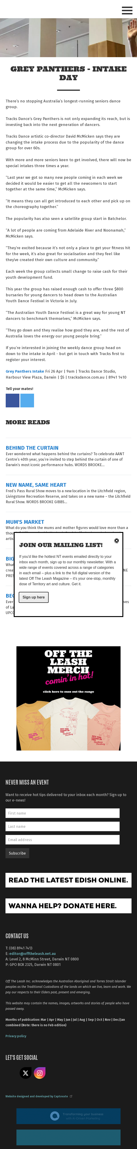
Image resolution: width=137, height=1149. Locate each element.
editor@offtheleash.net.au (32, 953)
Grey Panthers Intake (25, 371)
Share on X (26, 1073)
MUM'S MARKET (25, 521)
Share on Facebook (12, 400)
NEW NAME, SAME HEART (36, 484)
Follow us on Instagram (40, 1073)
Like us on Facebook (11, 1073)
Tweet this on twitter (27, 400)
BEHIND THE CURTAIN (32, 447)
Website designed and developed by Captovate (38, 1096)
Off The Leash (27, 8)
